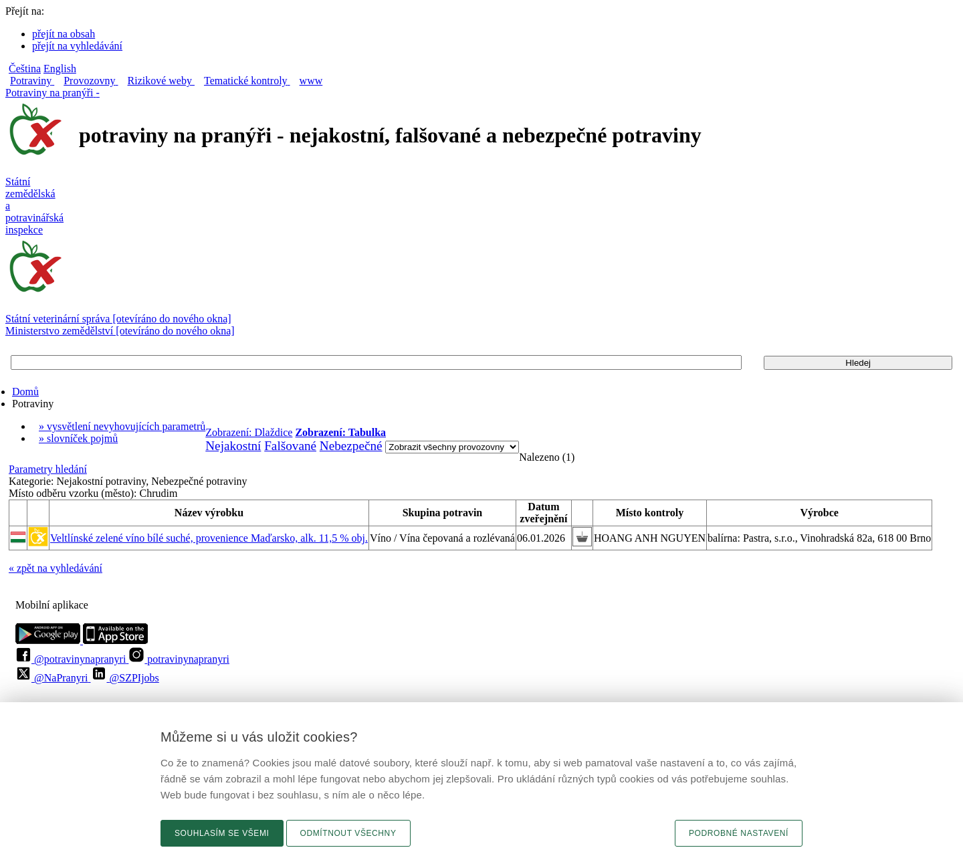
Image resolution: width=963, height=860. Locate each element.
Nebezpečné (351, 446)
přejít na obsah (63, 33)
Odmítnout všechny (348, 833)
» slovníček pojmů (78, 438)
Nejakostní (233, 446)
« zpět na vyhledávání (55, 568)
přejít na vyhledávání (77, 45)
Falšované (290, 446)
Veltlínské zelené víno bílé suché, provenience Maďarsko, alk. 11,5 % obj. (209, 538)
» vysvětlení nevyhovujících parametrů (122, 426)
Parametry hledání (48, 469)
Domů (25, 391)
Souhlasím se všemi (222, 833)
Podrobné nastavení (738, 833)
